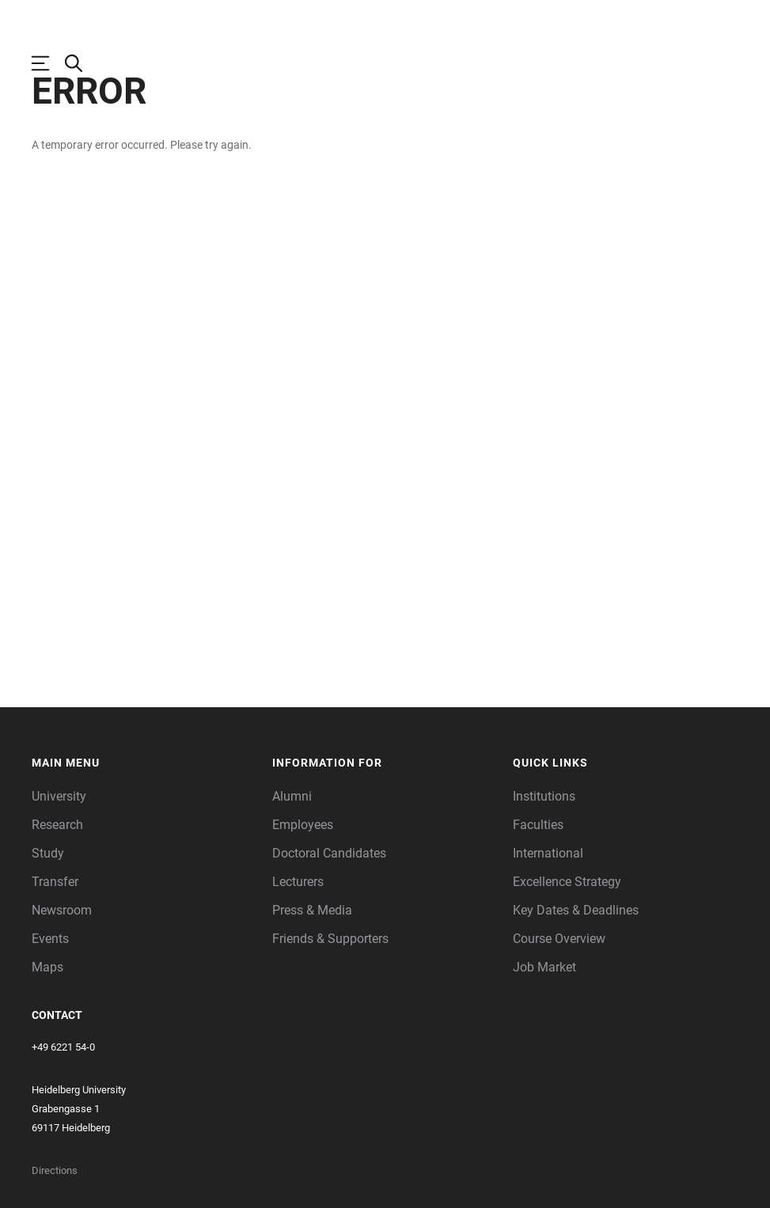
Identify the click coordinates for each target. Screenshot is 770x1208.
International (548, 908)
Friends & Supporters (330, 994)
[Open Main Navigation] (48, 63)
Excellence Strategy (567, 937)
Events (50, 994)
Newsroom (62, 965)
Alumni (292, 851)
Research (57, 880)
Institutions (544, 851)
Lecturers (298, 937)
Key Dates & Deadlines (576, 965)
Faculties (538, 880)
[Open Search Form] (81, 63)
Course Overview (559, 994)
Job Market (544, 1022)
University (59, 851)
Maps (47, 1022)
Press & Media (312, 965)
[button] (144, 818)
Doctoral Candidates (329, 908)
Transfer (55, 937)
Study (48, 908)
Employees (302, 880)
